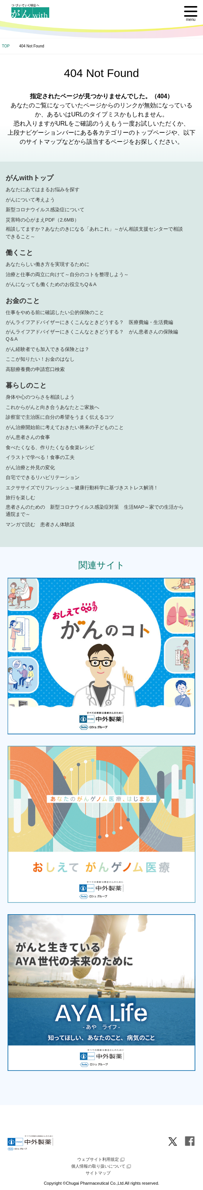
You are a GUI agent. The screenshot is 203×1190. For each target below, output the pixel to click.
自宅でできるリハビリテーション (43, 477)
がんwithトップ (29, 178)
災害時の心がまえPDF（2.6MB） (42, 220)
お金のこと (23, 301)
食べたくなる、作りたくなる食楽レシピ (50, 447)
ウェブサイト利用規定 (101, 1159)
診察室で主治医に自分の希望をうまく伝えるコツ (60, 417)
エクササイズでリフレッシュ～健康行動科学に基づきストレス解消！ (82, 487)
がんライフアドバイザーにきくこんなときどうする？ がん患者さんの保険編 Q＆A (94, 335)
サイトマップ (98, 1173)
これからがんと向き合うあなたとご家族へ (52, 407)
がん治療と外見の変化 (30, 467)
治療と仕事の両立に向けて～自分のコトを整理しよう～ (67, 274)
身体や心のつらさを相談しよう (40, 397)
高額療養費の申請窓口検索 (35, 369)
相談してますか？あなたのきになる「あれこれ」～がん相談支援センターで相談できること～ (94, 232)
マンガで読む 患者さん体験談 (40, 524)
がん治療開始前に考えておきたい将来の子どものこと (65, 427)
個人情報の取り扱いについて (101, 1166)
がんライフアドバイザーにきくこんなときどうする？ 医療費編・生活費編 (89, 322)
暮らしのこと (26, 385)
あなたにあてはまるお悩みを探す (43, 189)
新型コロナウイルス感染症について (45, 209)
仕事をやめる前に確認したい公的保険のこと (55, 312)
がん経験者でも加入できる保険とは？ (47, 349)
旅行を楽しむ (20, 497)
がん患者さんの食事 (28, 437)
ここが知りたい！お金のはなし (40, 359)
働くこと (19, 252)
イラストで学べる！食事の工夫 (40, 457)
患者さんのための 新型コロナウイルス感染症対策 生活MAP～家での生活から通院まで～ (95, 510)
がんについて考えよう (30, 200)
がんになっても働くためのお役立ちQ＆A (51, 284)
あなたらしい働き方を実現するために (47, 264)
